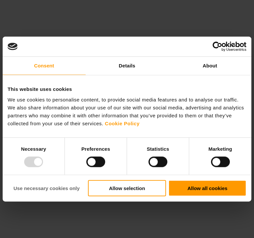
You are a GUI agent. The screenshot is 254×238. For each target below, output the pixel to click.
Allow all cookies (208, 188)
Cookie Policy (122, 123)
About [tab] (210, 65)
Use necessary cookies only (47, 188)
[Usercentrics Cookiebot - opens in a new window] (217, 47)
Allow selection (127, 188)
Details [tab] (127, 65)
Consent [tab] (44, 65)
